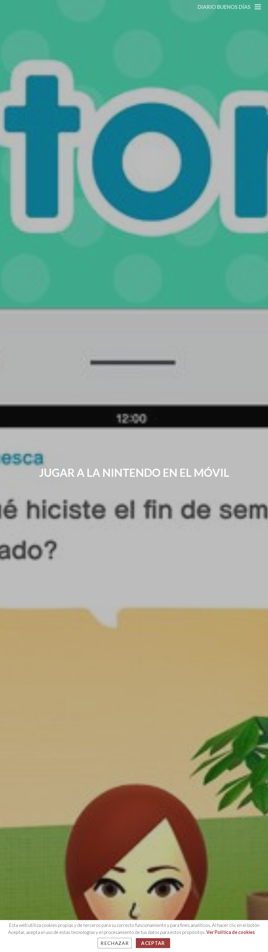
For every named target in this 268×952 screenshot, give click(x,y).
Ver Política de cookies (230, 932)
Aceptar (153, 943)
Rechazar (114, 943)
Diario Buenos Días (224, 7)
